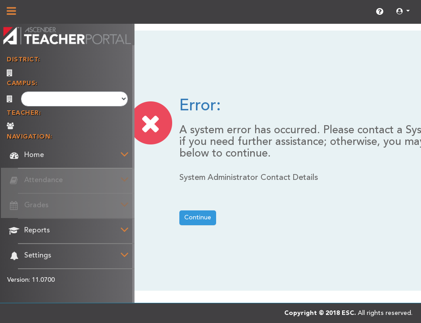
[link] (379, 12)
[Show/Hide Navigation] (11, 12)
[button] (403, 12)
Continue (197, 217)
